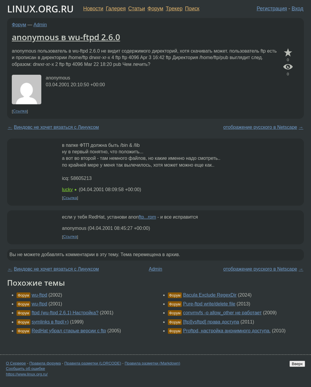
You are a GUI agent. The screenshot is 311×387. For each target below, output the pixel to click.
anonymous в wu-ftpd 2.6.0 (66, 37)
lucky (67, 189)
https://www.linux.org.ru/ (27, 374)
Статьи (136, 9)
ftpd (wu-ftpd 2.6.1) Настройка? (65, 312)
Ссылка (20, 111)
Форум (155, 9)
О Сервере (16, 363)
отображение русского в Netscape (260, 127)
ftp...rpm (147, 216)
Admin (40, 24)
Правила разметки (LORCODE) (92, 363)
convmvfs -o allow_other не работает (222, 312)
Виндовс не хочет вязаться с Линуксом (56, 127)
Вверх (297, 364)
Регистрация (272, 9)
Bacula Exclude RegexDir (209, 294)
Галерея (116, 9)
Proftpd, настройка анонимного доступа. (227, 330)
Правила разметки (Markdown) (152, 363)
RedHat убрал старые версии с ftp (69, 330)
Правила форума (45, 363)
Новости (93, 9)
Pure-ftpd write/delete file (209, 303)
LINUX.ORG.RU (40, 8)
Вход (297, 9)
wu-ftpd (39, 294)
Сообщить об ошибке (25, 368)
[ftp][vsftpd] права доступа (211, 321)
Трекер (174, 9)
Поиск (192, 9)
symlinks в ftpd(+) (50, 321)
